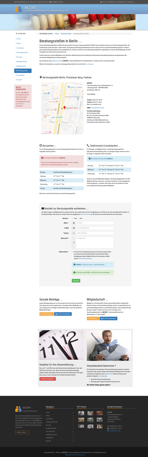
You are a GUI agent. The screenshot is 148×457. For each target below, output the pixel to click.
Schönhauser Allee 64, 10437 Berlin (25, 2)
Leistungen (20, 48)
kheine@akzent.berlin (97, 108)
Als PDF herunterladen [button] (62, 314)
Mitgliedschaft (21, 66)
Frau (74, 218)
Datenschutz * (64, 252)
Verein (18, 43)
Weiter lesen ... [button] (93, 318)
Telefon (66, 233)
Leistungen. (90, 64)
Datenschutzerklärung (85, 258)
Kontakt (19, 80)
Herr (79, 218)
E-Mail (66, 228)
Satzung (19, 57)
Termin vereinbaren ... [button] (48, 379)
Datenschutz (122, 2)
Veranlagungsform (22, 52)
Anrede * (66, 218)
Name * (66, 223)
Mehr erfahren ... (22, 432)
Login (131, 2)
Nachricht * (65, 238)
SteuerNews (20, 75)
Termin (21, 104)
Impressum (111, 2)
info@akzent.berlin (56, 2)
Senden (76, 281)
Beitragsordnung (21, 62)
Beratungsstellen (22, 71)
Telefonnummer (85, 214)
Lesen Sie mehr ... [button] (46, 314)
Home (102, 2)
